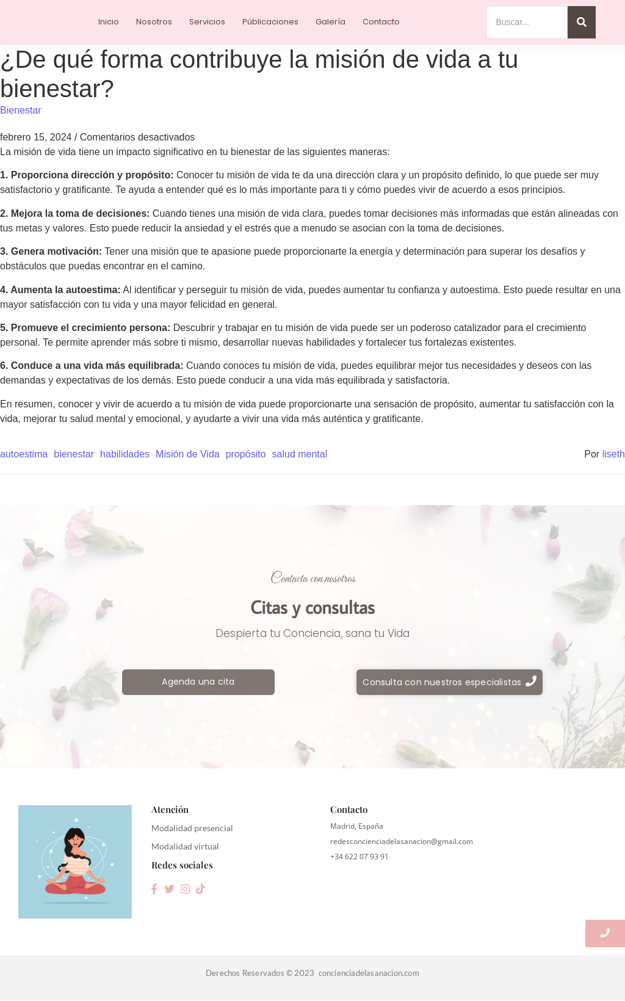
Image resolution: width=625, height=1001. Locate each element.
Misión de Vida (188, 454)
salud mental (300, 454)
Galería (330, 21)
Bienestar (21, 110)
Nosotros (154, 21)
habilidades (125, 454)
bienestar (74, 454)
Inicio (108, 21)
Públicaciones (270, 21)
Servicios (207, 21)
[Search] (527, 22)
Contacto (381, 21)
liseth (613, 454)
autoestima (24, 454)
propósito (246, 454)
